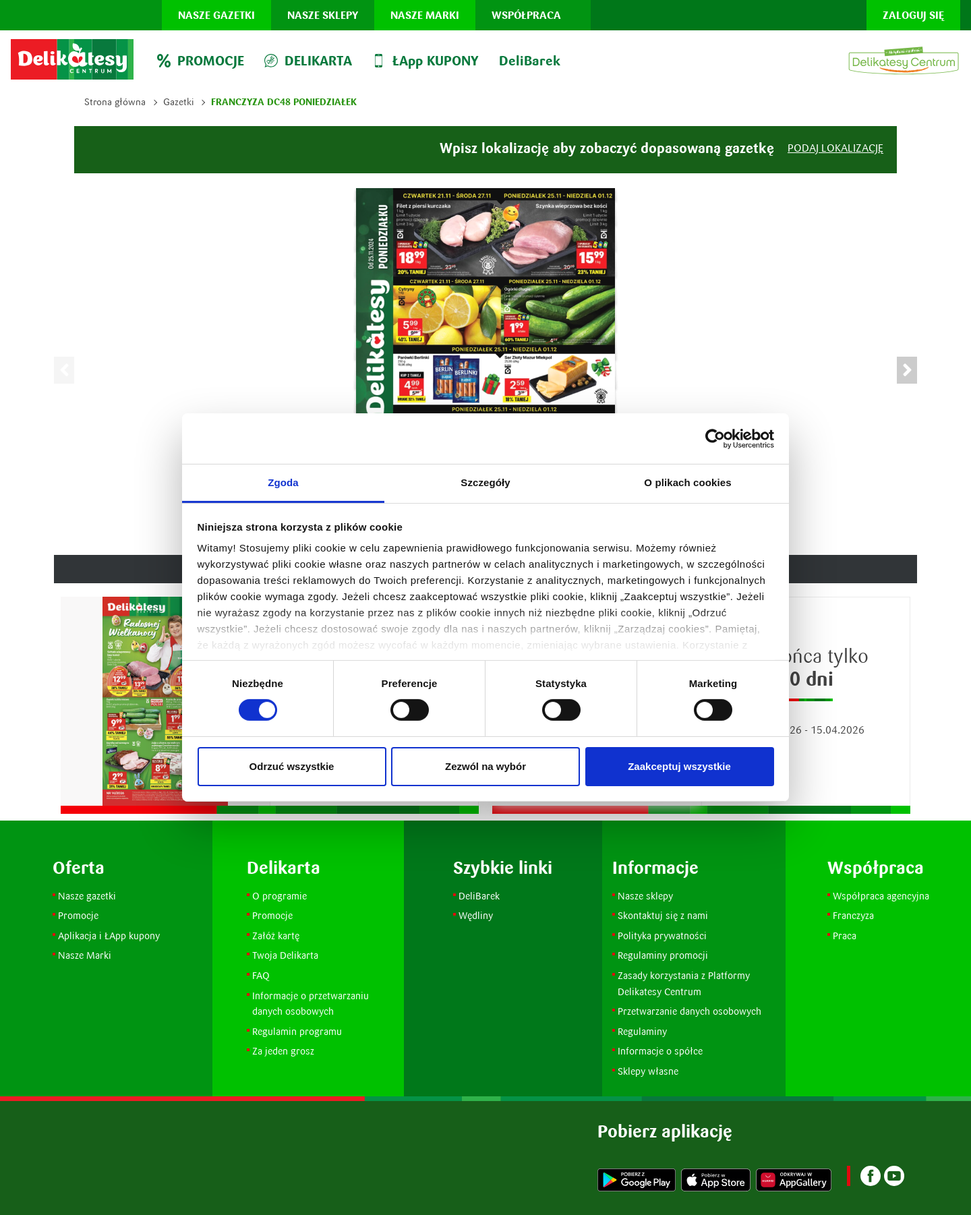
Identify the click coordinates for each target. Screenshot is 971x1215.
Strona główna (115, 102)
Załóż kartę (275, 935)
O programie (279, 895)
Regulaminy (642, 1031)
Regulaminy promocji (663, 955)
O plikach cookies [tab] (687, 482)
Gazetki (178, 102)
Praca (844, 935)
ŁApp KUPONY (425, 60)
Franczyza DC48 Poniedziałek (284, 102)
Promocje (79, 915)
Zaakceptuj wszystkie (679, 766)
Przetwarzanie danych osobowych (689, 1011)
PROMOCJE (200, 60)
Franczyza (853, 915)
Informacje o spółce (660, 1050)
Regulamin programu (297, 1031)
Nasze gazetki (216, 15)
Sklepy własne (648, 1071)
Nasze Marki (84, 955)
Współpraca (526, 15)
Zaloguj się (913, 15)
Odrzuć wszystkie (291, 766)
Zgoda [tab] (283, 482)
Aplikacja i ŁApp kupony (109, 935)
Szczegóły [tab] (485, 482)
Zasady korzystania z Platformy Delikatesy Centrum (685, 983)
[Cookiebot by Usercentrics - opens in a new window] (715, 438)
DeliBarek (529, 60)
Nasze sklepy (322, 15)
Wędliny (476, 915)
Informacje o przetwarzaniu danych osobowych (310, 1003)
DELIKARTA (308, 60)
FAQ (261, 975)
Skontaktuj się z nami (663, 915)
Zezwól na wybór (485, 766)
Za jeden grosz (283, 1050)
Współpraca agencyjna (881, 895)
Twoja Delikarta (285, 955)
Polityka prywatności (662, 935)
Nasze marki (424, 15)
